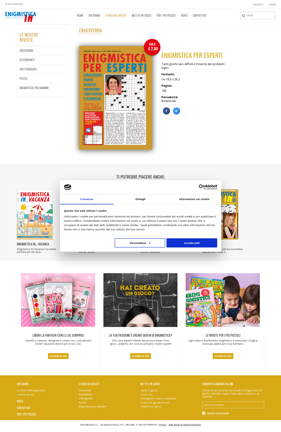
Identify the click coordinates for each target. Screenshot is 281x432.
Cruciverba (26, 50)
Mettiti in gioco (141, 15)
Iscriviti (258, 4)
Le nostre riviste (116, 15)
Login (272, 4)
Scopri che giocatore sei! (154, 402)
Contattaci (199, 15)
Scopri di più (58, 356)
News (184, 15)
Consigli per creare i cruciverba (158, 398)
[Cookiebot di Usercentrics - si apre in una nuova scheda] (201, 187)
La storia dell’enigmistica (31, 390)
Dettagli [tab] (140, 198)
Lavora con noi (25, 394)
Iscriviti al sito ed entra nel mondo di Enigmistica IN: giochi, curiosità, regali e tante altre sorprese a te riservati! (232, 393)
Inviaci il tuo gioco (150, 406)
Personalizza (140, 243)
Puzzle (24, 78)
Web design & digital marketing (185, 424)
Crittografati (28, 69)
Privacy (162, 424)
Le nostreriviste (29, 37)
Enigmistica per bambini (34, 88)
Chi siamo (94, 15)
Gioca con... (147, 394)
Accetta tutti (192, 243)
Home (80, 15)
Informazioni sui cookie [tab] (194, 198)
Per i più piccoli (166, 15)
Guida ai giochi (148, 390)
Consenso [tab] (86, 198)
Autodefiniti (27, 60)
